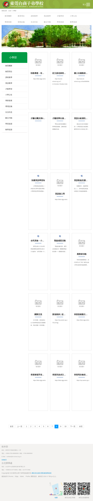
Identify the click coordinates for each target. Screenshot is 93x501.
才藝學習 (60, 16)
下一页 (72, 426)
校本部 (5, 446)
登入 (84, 4)
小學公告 (73, 16)
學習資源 (60, 22)
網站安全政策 (36, 473)
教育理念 (21, 16)
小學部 (14, 11)
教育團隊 (8, 16)
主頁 (9, 11)
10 (65, 426)
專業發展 (8, 22)
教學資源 (73, 22)
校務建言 (4, 460)
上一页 (19, 426)
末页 (81, 426)
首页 (11, 426)
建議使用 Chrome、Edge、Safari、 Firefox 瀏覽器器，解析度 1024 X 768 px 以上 (29, 476)
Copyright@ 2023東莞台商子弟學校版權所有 (16, 473)
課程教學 (34, 16)
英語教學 (47, 16)
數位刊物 (47, 22)
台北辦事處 (7, 463)
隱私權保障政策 (46, 473)
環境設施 (21, 22)
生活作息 (34, 22)
